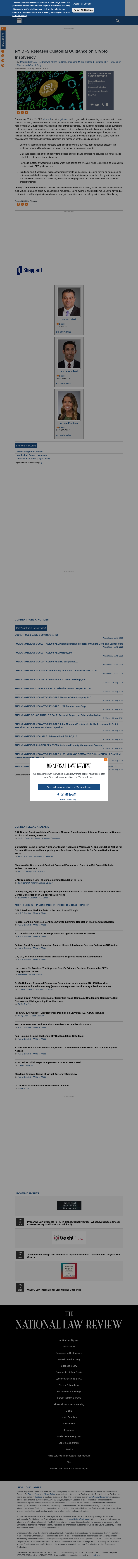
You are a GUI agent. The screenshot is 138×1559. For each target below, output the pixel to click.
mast (67, 794)
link (71, 794)
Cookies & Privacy (67, 799)
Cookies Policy (19, 15)
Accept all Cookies (82, 4)
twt (62, 794)
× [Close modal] (105, 759)
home (75, 794)
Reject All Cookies (83, 10)
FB (58, 794)
